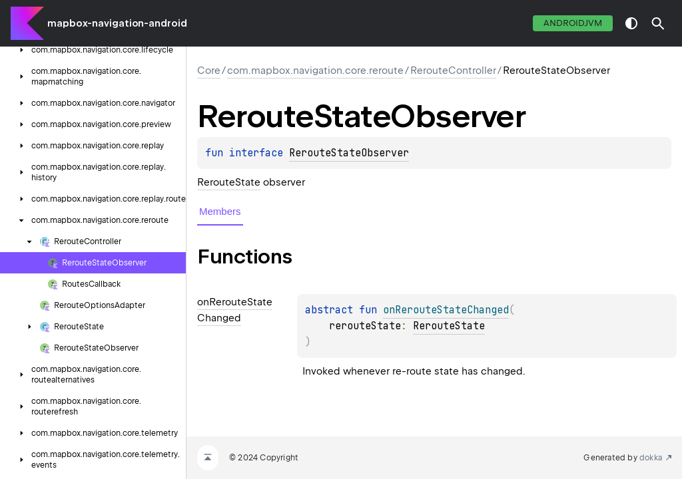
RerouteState (228, 182)
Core (208, 71)
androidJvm (572, 23)
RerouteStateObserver (349, 153)
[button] (658, 23)
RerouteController (453, 71)
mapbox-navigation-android (117, 23)
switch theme (631, 23)
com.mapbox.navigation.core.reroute (315, 71)
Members (220, 211)
